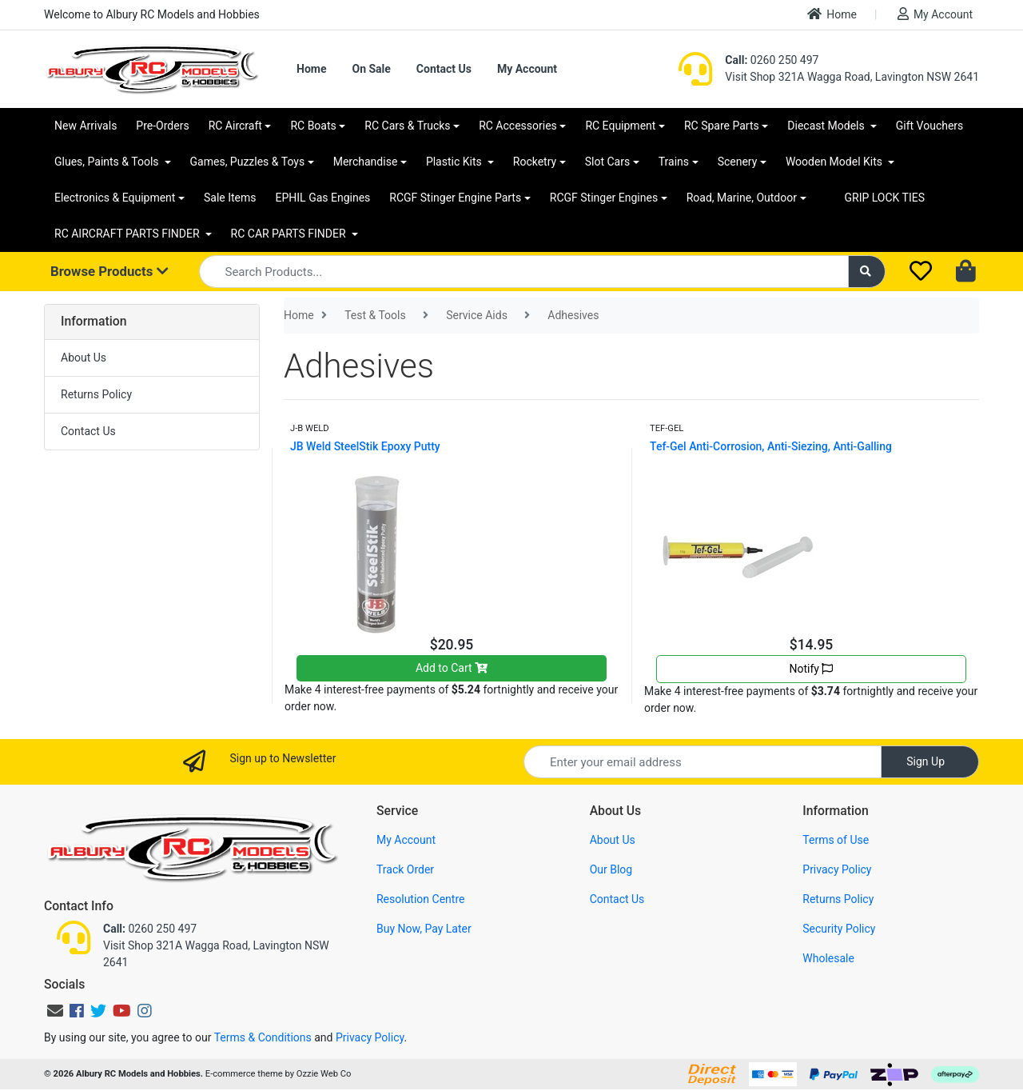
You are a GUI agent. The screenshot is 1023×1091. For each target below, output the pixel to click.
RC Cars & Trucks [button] (407, 125)
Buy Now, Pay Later (424, 928)
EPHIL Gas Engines (323, 197)
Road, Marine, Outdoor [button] (742, 197)
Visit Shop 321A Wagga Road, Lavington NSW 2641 (852, 76)
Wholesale (828, 958)
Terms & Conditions (263, 1037)
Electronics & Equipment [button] (114, 197)
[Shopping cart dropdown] (967, 272)
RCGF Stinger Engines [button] (604, 197)
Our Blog (611, 869)
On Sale (371, 68)
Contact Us (444, 68)
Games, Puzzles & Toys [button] (247, 161)
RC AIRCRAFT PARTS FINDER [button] (128, 233)
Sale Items (230, 197)
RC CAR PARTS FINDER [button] (289, 233)
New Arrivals (85, 125)
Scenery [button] (738, 161)
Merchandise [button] (365, 161)
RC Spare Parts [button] (721, 125)
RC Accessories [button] (518, 125)
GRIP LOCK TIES (885, 197)
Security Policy (838, 928)
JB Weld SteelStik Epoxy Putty (365, 446)
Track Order (405, 869)
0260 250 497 (771, 60)
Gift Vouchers (930, 125)
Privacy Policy (836, 869)
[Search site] (867, 271)
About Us (83, 357)
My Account (935, 14)
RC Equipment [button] (620, 125)
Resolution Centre (420, 899)
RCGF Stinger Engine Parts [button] (455, 197)
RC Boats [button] (313, 125)
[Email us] (55, 1011)
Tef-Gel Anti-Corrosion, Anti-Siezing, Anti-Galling (771, 446)
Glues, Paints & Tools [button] (107, 161)
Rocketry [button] (534, 161)
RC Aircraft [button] (235, 125)
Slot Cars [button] (607, 161)
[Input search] (524, 271)
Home (832, 14)
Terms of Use (835, 839)
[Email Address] (702, 761)
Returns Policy (96, 394)
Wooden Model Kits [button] (836, 161)
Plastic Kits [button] (455, 161)
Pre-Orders (162, 125)
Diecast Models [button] (827, 125)
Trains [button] (674, 161)
